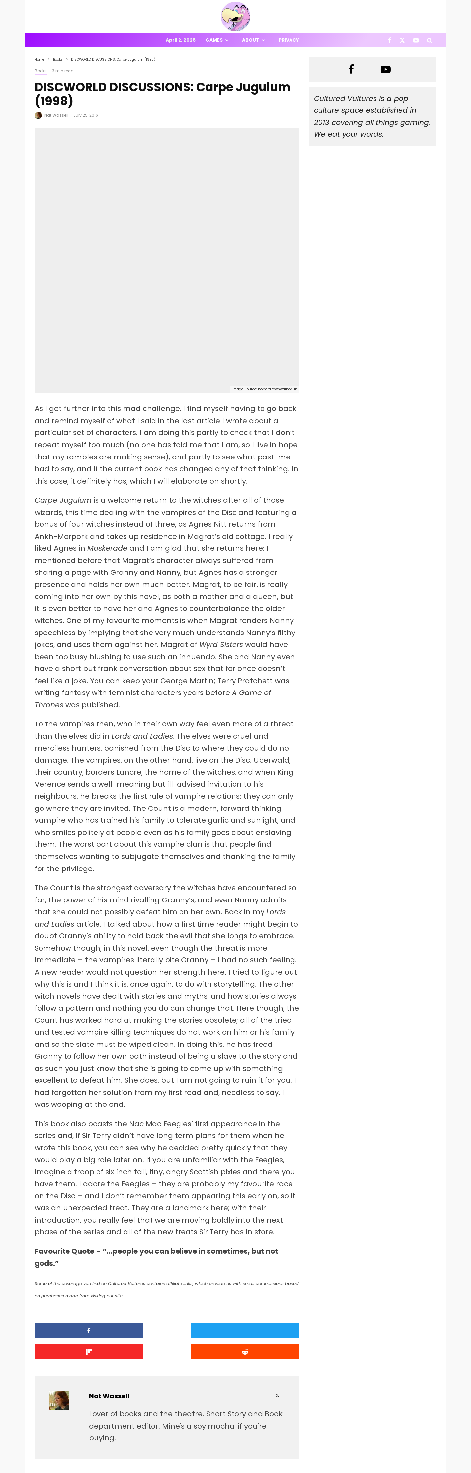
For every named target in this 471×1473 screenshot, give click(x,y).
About (250, 40)
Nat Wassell (56, 115)
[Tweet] (133, 1255)
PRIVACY (104, 1469)
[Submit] (267, 1255)
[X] (402, 40)
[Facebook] (389, 40)
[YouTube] (416, 40)
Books (41, 71)
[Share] (66, 1255)
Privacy (289, 40)
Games (214, 40)
